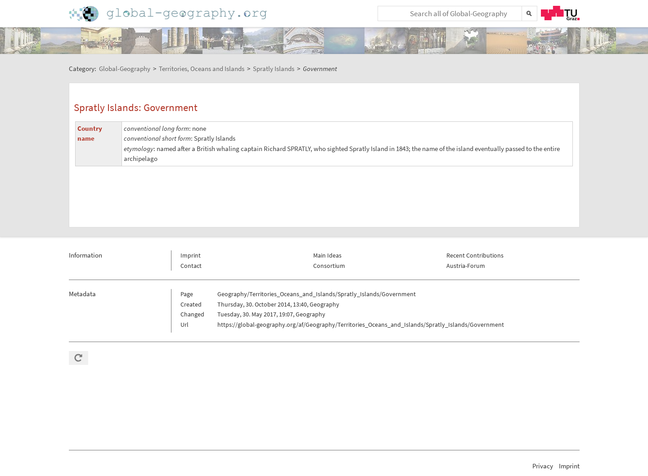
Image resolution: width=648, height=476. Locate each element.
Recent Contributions (475, 255)
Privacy (542, 466)
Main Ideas (327, 255)
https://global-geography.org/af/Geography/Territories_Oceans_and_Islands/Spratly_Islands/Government (360, 324)
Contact (191, 266)
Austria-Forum (465, 266)
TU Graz (560, 13)
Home (169, 14)
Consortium (329, 266)
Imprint (190, 255)
